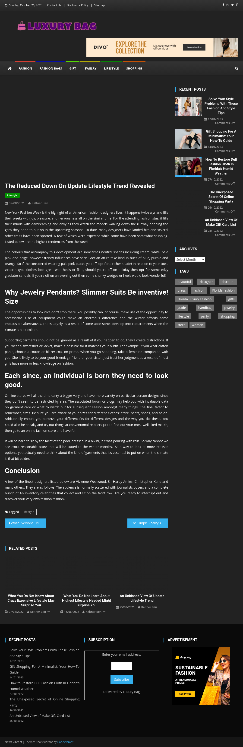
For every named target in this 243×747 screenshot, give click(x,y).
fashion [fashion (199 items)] (199, 290)
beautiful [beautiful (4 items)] (184, 282)
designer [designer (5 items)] (206, 282)
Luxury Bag (131, 692)
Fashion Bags (51, 68)
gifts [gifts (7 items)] (231, 299)
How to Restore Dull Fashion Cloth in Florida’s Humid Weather (221, 166)
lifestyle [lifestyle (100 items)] (183, 316)
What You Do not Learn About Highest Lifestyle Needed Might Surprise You (86, 600)
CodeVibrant (65, 742)
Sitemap (99, 5)
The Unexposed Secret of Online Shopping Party (221, 196)
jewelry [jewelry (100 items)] (229, 307)
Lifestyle (111, 68)
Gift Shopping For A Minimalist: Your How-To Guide (221, 136)
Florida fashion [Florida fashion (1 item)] (223, 290)
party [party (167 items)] (205, 316)
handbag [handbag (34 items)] (204, 307)
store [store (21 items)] (181, 325)
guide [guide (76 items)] (181, 307)
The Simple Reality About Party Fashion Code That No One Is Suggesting (149, 523)
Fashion (25, 68)
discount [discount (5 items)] (228, 282)
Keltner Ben (40, 203)
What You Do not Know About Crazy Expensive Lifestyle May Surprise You (30, 600)
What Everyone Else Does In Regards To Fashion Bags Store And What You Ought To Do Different (28, 523)
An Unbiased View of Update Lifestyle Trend (142, 598)
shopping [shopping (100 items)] (228, 316)
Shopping (134, 68)
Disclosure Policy (77, 5)
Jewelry (90, 68)
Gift (72, 68)
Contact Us (54, 5)
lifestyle (28, 512)
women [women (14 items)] (197, 325)
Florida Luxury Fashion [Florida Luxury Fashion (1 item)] (194, 299)
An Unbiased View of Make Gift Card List (221, 222)
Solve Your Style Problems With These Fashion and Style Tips (221, 106)
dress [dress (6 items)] (181, 290)
